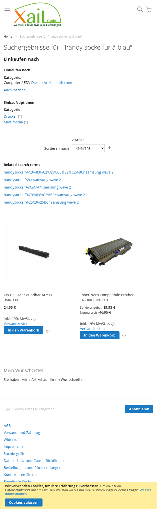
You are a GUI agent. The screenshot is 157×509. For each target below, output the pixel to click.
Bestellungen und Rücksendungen (33, 467)
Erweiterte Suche (18, 481)
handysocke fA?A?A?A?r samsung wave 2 (37, 187)
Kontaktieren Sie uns (21, 474)
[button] (47, 331)
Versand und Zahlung (22, 432)
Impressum (13, 446)
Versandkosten (16, 323)
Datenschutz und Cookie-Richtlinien (34, 460)
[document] (78, 495)
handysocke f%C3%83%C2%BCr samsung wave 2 (44, 194)
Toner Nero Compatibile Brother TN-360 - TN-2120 (107, 297)
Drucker (13, 116)
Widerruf (11, 439)
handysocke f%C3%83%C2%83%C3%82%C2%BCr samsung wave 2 (59, 172)
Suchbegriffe (14, 453)
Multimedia (16, 122)
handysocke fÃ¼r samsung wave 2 (32, 179)
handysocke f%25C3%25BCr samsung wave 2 (41, 202)
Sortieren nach (56, 148)
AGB (7, 425)
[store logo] (37, 15)
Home (8, 36)
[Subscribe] (139, 409)
